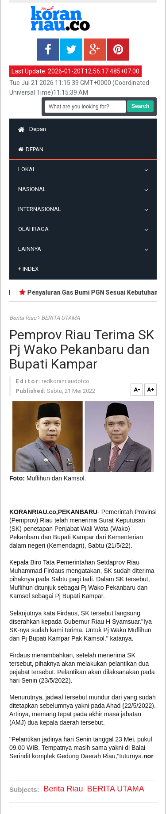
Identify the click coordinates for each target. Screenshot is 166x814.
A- (137, 389)
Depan (32, 129)
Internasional (42, 209)
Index (28, 268)
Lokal (29, 169)
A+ (150, 389)
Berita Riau (23, 318)
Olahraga (35, 229)
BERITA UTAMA (60, 318)
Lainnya (32, 249)
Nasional (34, 189)
